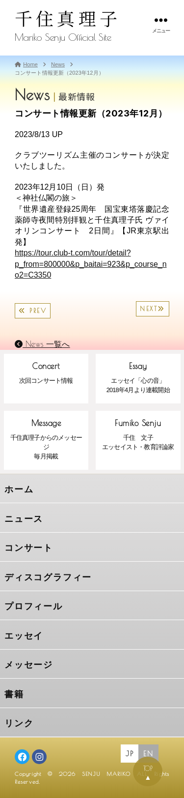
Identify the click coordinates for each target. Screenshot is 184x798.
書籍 (14, 694)
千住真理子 (68, 17)
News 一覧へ (42, 344)
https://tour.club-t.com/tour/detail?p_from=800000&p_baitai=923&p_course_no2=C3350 (91, 264)
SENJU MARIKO (106, 773)
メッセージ (28, 665)
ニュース (23, 519)
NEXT (152, 309)
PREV (33, 310)
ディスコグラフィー (48, 577)
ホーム (18, 489)
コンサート (28, 548)
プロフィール (33, 606)
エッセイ (23, 636)
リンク (18, 723)
